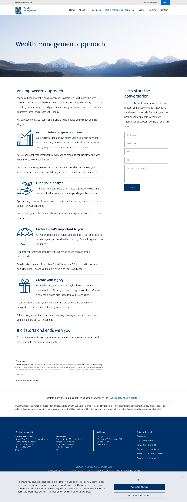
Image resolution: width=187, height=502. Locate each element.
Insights (152, 10)
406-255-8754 (28, 444)
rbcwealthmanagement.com (23, 2)
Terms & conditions (145, 445)
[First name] (146, 135)
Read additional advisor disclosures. (27, 380)
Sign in (166, 2)
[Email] (146, 151)
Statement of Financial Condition (150, 453)
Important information (150, 2)
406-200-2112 (25, 447)
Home (72, 10)
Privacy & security (144, 436)
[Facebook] (22, 450)
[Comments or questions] (146, 174)
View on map (102, 444)
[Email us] (16, 450)
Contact (164, 10)
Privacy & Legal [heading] (144, 432)
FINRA (127, 471)
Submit (132, 187)
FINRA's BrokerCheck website (121, 397)
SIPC (135, 471)
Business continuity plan (147, 449)
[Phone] (146, 160)
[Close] (183, 477)
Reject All (139, 479)
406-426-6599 (66, 447)
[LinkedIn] (19, 450)
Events (141, 10)
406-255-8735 (68, 444)
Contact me (23, 337)
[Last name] (146, 143)
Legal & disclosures (145, 440)
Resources (96, 10)
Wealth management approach (119, 10)
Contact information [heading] (25, 432)
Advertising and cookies (147, 458)
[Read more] (19, 374)
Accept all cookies (139, 487)
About (83, 10)
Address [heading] (101, 432)
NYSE (118, 471)
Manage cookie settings (139, 495)
